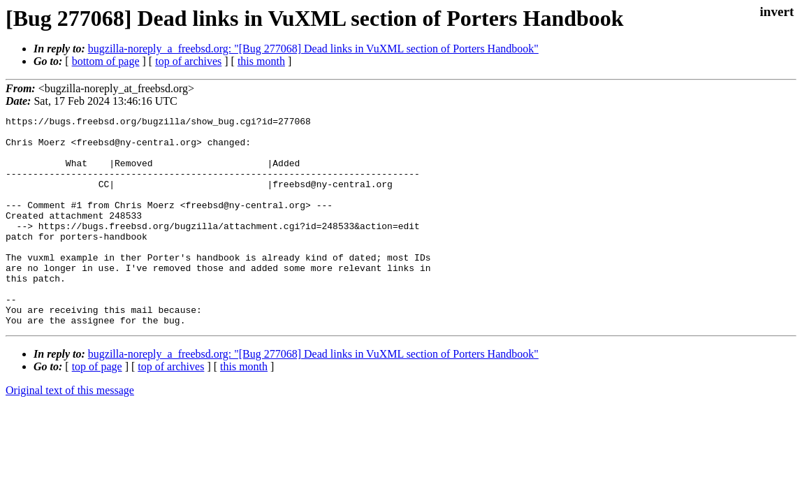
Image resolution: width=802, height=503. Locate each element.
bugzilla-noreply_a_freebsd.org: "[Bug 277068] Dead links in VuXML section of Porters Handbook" (313, 48)
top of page (97, 408)
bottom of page (106, 61)
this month (261, 61)
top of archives (188, 61)
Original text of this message (70, 432)
